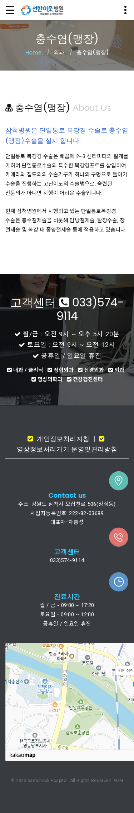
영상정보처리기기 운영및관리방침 (67, 449)
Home (33, 52)
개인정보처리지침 (62, 438)
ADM (118, 780)
